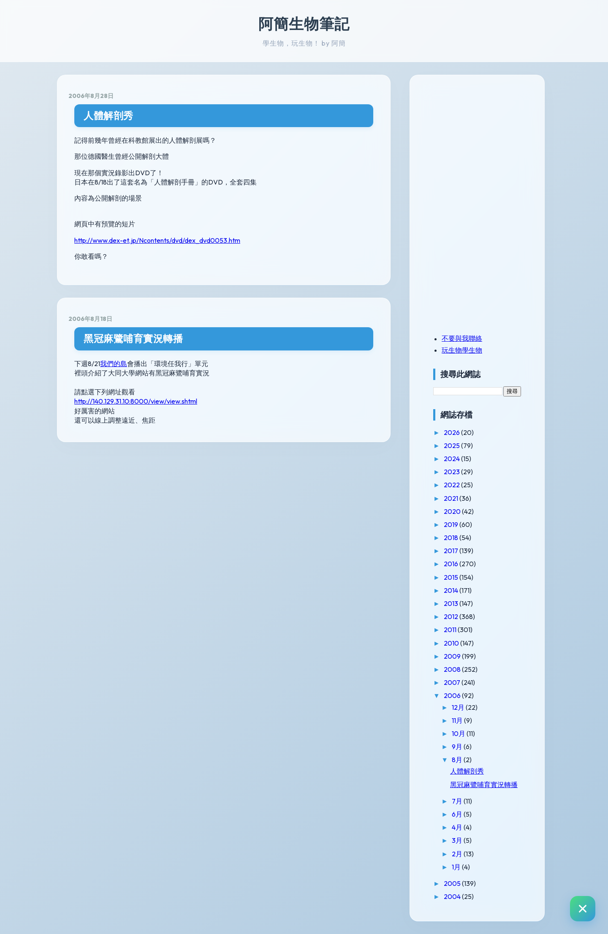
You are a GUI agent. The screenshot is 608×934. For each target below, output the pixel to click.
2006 (453, 695)
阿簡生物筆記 (304, 23)
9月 (458, 746)
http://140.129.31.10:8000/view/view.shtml (135, 401)
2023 (452, 471)
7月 (458, 801)
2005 (453, 883)
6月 (458, 814)
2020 (453, 511)
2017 (451, 550)
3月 (458, 840)
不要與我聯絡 (462, 338)
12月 (459, 707)
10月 (459, 733)
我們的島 (113, 363)
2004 (453, 896)
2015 (451, 577)
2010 (452, 643)
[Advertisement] (486, 145)
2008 (453, 669)
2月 (458, 854)
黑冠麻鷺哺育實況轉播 (133, 338)
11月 (458, 720)
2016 (451, 563)
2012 (451, 616)
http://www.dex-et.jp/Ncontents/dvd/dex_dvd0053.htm (157, 240)
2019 (451, 524)
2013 (451, 603)
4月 (458, 827)
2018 (451, 537)
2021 (451, 498)
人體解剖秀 (108, 115)
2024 (452, 458)
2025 (452, 445)
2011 (451, 629)
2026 (452, 432)
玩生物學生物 (462, 350)
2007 (452, 682)
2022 (452, 485)
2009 (453, 656)
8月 (458, 759)
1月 (457, 867)
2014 (451, 590)
